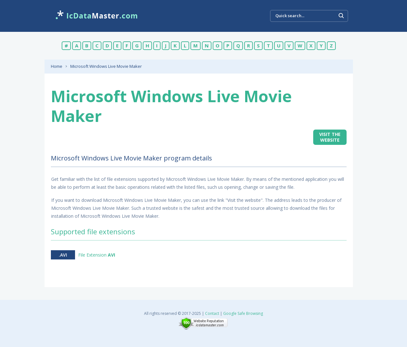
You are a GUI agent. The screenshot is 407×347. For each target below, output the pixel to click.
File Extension (96, 255)
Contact (212, 313)
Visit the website (330, 137)
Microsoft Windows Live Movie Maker (106, 66)
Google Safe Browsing (243, 313)
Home (56, 66)
